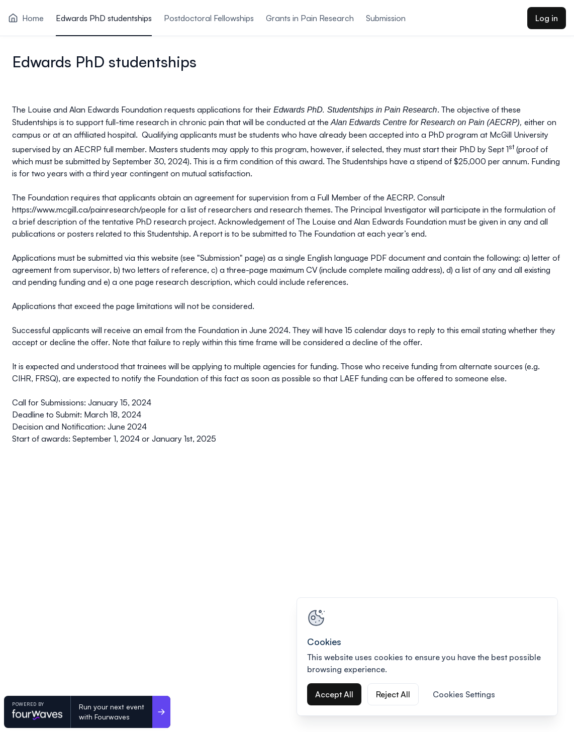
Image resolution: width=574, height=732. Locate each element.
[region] (427, 656)
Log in (546, 18)
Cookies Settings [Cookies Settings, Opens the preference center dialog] (464, 694)
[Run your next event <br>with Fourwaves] (161, 712)
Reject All (393, 694)
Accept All (334, 694)
